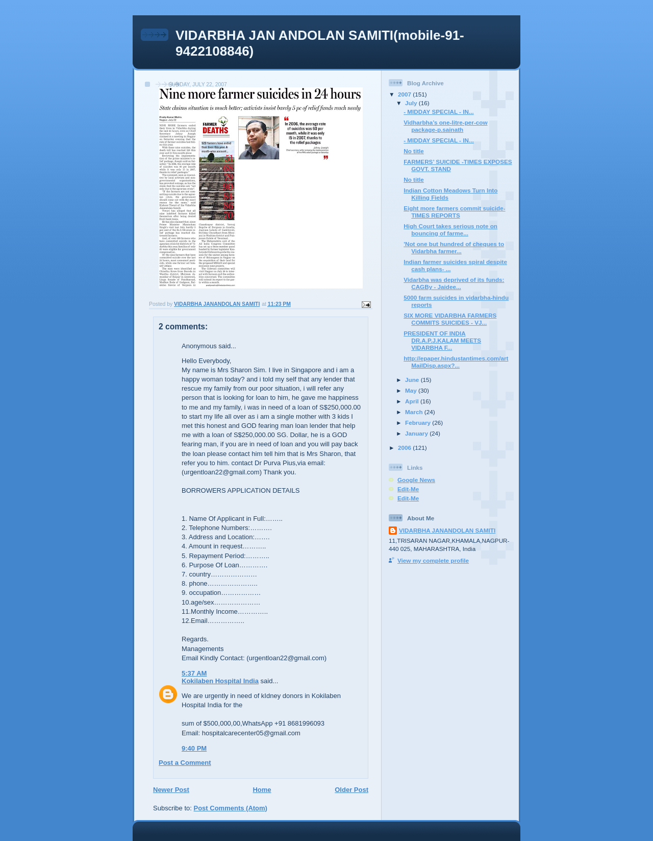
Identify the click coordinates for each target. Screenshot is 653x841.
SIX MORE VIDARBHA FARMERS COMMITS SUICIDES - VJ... (450, 319)
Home (262, 790)
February (418, 422)
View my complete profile (433, 560)
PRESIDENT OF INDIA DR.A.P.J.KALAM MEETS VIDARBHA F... (442, 340)
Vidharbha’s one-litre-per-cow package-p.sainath (445, 126)
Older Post (351, 790)
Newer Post (171, 790)
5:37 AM (194, 673)
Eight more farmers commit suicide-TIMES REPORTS (454, 212)
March (414, 412)
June (413, 379)
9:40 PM (194, 748)
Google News (416, 479)
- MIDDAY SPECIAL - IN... (438, 111)
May (411, 390)
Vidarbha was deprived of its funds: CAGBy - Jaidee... (454, 283)
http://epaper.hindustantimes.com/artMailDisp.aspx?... (456, 362)
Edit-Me (408, 489)
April (412, 401)
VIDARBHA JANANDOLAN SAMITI (447, 530)
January (417, 433)
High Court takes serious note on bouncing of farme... (450, 229)
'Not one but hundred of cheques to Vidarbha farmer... (454, 247)
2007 (405, 94)
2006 (405, 447)
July (412, 103)
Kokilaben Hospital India (220, 681)
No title (414, 151)
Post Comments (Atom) (230, 808)
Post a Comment (185, 762)
